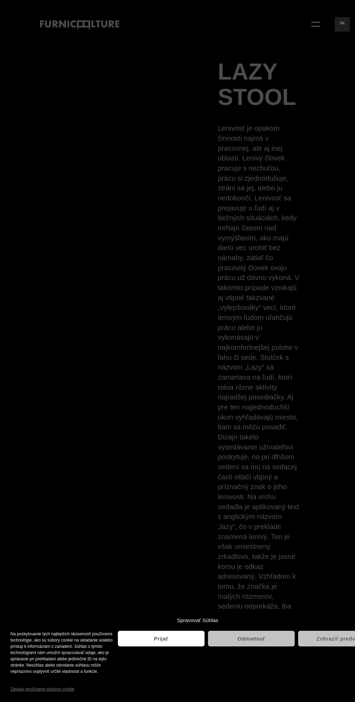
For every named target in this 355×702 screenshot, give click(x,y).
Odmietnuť (251, 639)
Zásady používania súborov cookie (42, 689)
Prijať (161, 639)
